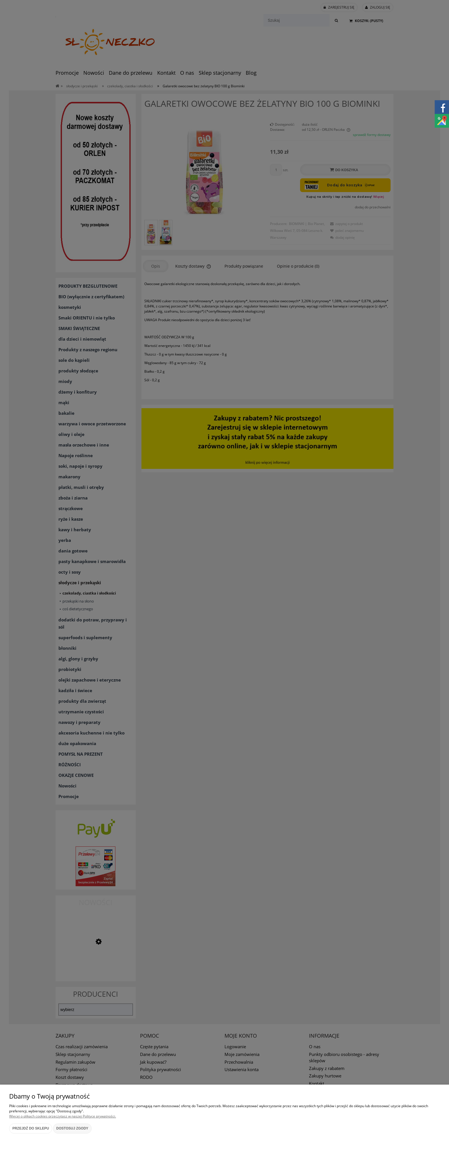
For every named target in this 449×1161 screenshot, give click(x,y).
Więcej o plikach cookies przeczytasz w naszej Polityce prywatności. (62, 1116)
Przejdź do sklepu (30, 1128)
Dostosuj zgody (72, 1128)
